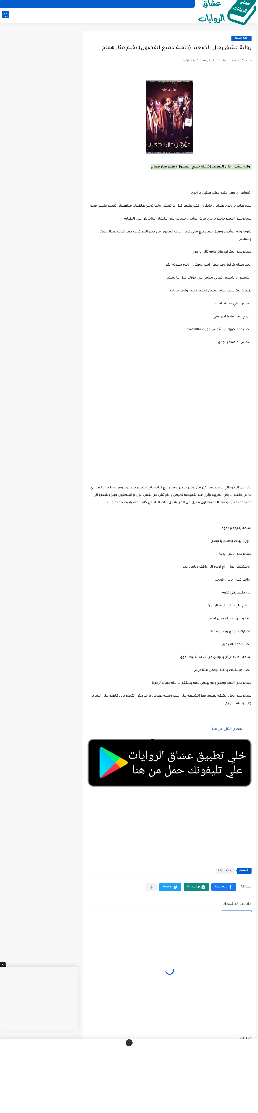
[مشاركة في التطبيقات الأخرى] (151, 887)
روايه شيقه (241, 38)
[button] (223, 887)
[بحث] (5, 15)
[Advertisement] (170, 433)
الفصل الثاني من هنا (227, 729)
